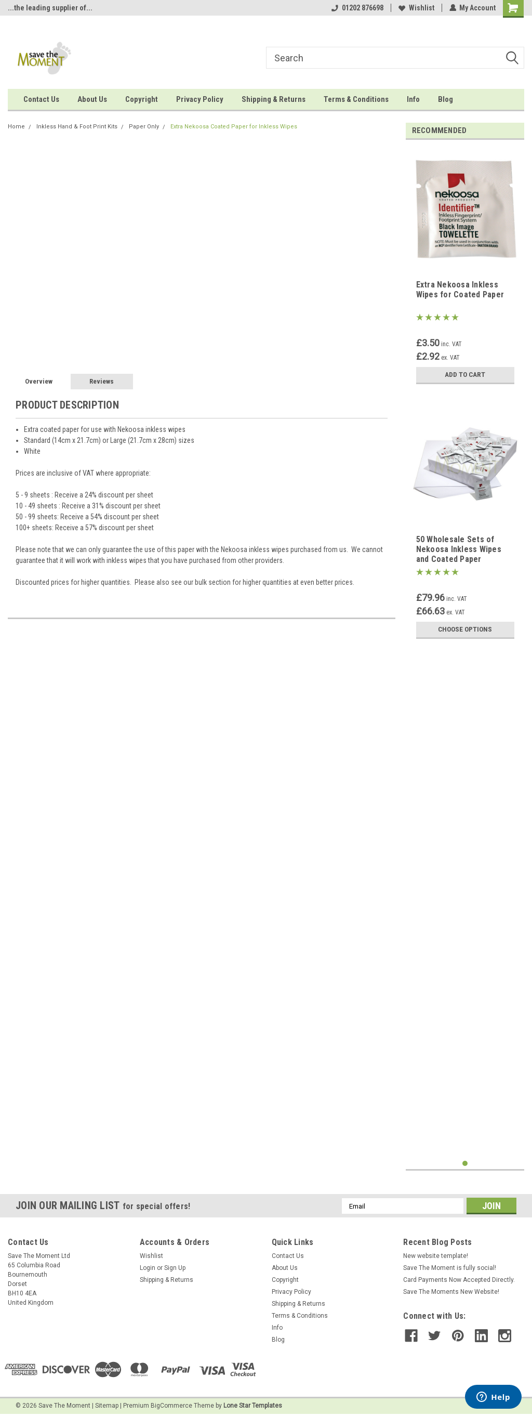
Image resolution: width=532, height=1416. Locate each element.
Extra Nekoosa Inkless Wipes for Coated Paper (460, 289)
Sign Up (174, 1267)
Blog (445, 99)
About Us (92, 99)
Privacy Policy (199, 99)
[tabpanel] (465, 268)
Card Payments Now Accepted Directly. (459, 1279)
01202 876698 (357, 8)
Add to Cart (465, 375)
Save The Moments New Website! (451, 1291)
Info (413, 99)
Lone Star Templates (252, 1405)
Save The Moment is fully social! (449, 1267)
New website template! (435, 1256)
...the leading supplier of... (50, 8)
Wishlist (416, 8)
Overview (38, 381)
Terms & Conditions (356, 99)
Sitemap (106, 1405)
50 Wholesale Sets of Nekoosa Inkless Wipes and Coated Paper (458, 549)
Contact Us (41, 99)
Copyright (141, 99)
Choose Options (465, 629)
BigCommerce (171, 1405)
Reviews (101, 381)
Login (147, 1267)
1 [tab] (465, 1163)
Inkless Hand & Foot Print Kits (76, 126)
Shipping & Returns (273, 99)
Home (16, 126)
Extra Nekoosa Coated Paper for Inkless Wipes (233, 126)
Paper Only (144, 126)
